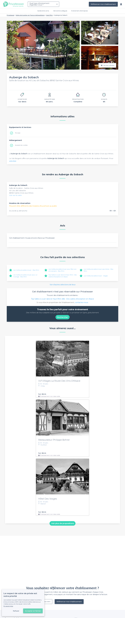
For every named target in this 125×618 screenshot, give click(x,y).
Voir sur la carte (15, 195)
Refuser (16, 611)
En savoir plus (8, 606)
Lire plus (12, 161)
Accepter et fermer (33, 611)
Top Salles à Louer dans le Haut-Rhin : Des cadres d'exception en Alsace (63, 276)
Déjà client (46, 601)
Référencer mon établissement (103, 4)
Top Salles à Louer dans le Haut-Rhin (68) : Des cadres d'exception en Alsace (62, 299)
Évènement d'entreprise (79, 11)
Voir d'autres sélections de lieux (62, 285)
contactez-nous (81, 302)
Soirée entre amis (43, 11)
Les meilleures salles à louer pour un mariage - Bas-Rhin (25, 276)
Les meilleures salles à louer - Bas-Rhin (26, 270)
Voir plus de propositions (62, 523)
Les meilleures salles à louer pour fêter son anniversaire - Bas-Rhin (62, 270)
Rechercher (62, 317)
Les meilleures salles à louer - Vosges (96, 276)
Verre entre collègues (60, 11)
